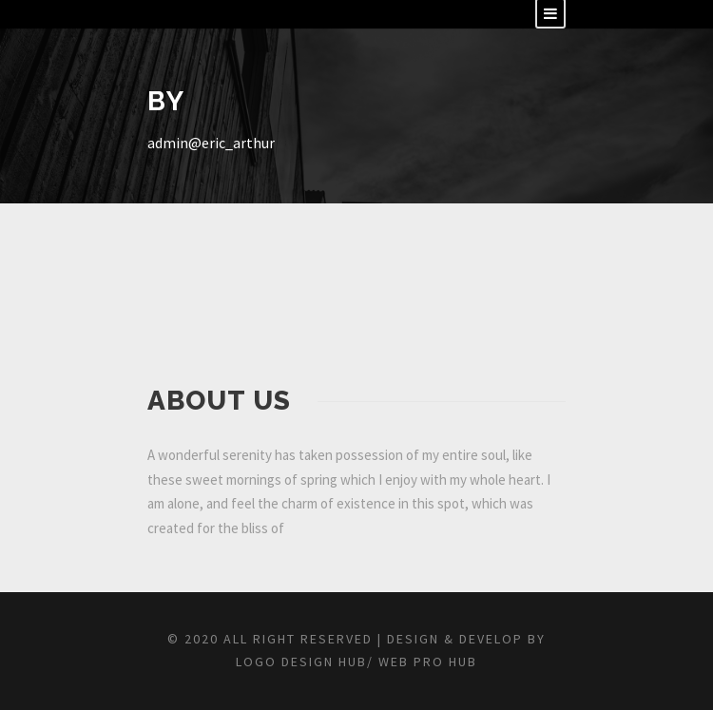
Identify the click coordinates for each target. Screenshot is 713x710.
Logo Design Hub (301, 661)
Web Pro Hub (425, 661)
